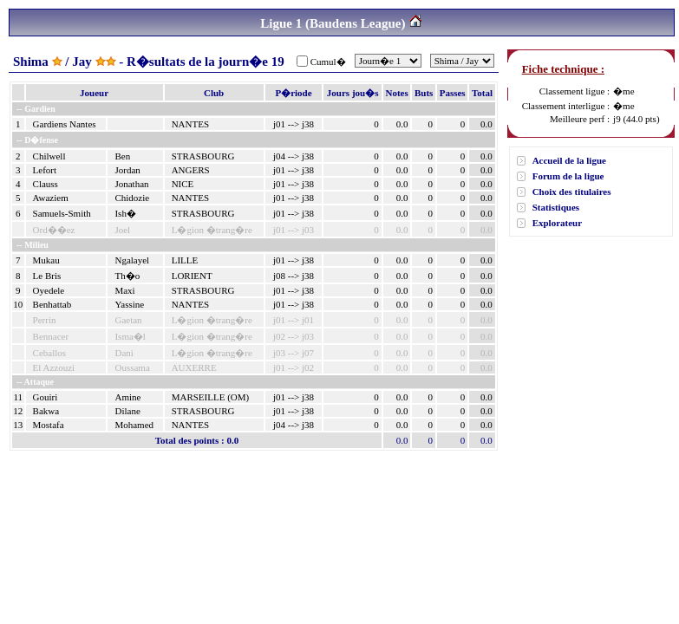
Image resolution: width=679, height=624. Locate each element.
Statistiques (555, 207)
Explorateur (557, 223)
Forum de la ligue (568, 176)
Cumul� (328, 61)
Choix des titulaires (571, 191)
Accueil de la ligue (569, 160)
